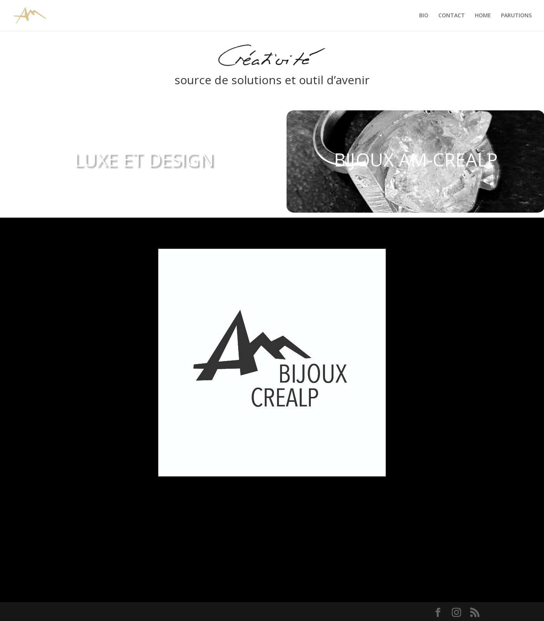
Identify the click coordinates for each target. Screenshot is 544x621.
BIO (423, 16)
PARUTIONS (516, 16)
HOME (483, 16)
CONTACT (451, 16)
